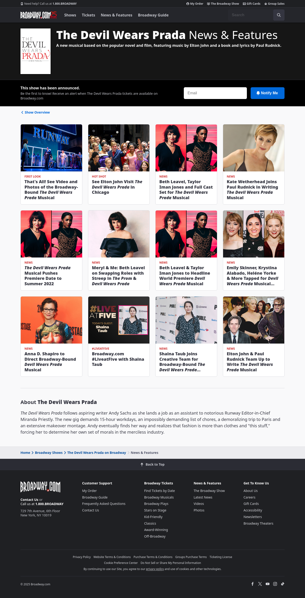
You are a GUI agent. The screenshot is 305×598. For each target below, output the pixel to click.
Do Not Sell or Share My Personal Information (170, 563)
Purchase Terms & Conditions (153, 557)
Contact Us (29, 499)
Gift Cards (252, 4)
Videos (199, 503)
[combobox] (256, 15)
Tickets (88, 15)
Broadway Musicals (159, 497)
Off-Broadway (154, 536)
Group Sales (274, 4)
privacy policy (155, 569)
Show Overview (35, 112)
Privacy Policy (82, 557)
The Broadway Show (223, 4)
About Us (251, 490)
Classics (150, 523)
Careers (249, 497)
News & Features (116, 15)
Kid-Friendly (153, 517)
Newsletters (253, 517)
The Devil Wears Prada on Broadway (94, 452)
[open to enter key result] (279, 15)
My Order (194, 4)
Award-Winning (156, 529)
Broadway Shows (47, 452)
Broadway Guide (153, 15)
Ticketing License (221, 557)
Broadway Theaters (258, 523)
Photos (199, 510)
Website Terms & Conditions (112, 557)
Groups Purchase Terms (191, 557)
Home (25, 452)
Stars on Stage (155, 510)
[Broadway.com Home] (38, 15)
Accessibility (253, 510)
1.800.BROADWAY (48, 4)
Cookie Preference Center (121, 563)
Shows (70, 15)
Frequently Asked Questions (103, 503)
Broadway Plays (156, 503)
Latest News (203, 497)
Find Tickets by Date (159, 490)
